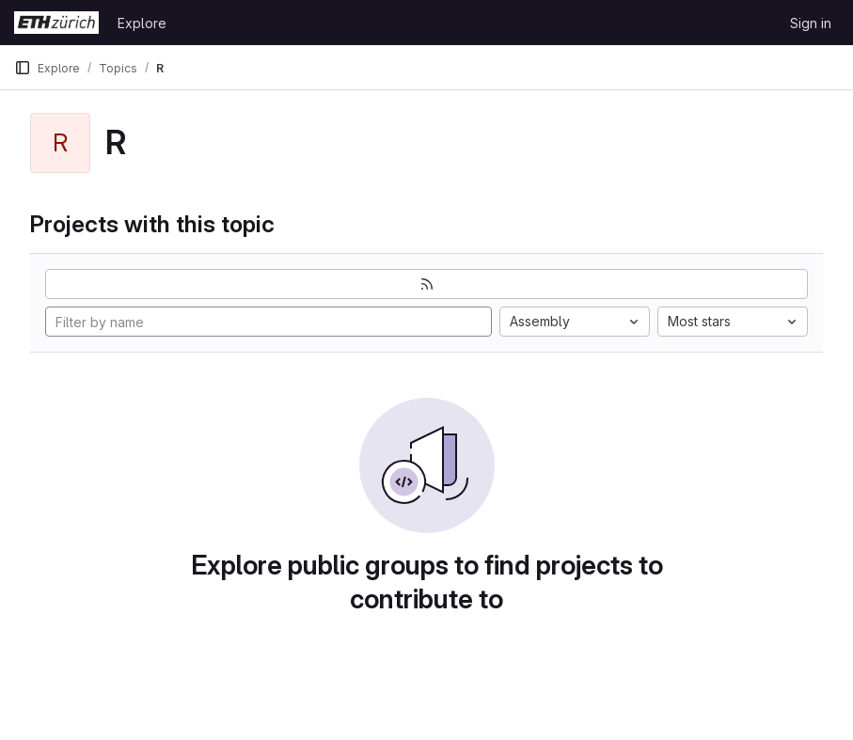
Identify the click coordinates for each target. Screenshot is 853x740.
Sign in (810, 23)
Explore (142, 23)
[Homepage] (56, 23)
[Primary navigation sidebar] (23, 68)
